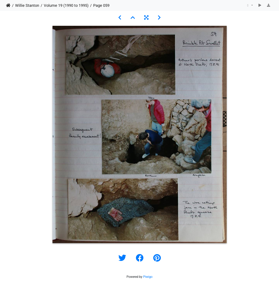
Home (8, 5)
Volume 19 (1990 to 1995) (66, 5)
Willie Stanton (27, 5)
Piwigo (147, 277)
